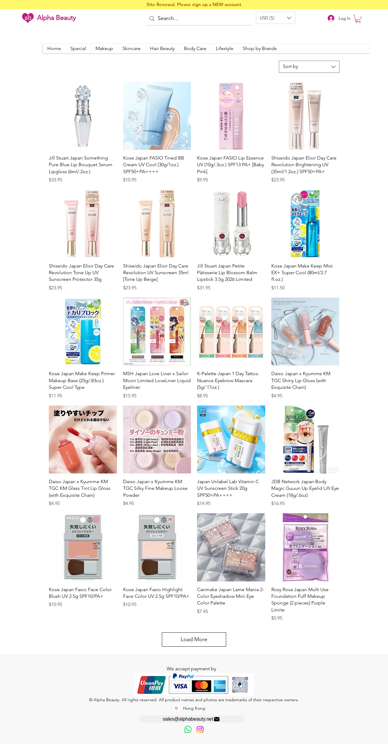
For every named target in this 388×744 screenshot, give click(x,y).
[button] (275, 18)
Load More (194, 639)
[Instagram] (200, 729)
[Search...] (198, 18)
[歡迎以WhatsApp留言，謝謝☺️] (187, 729)
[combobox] (309, 67)
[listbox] (275, 18)
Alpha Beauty (56, 18)
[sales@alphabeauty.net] (191, 719)
